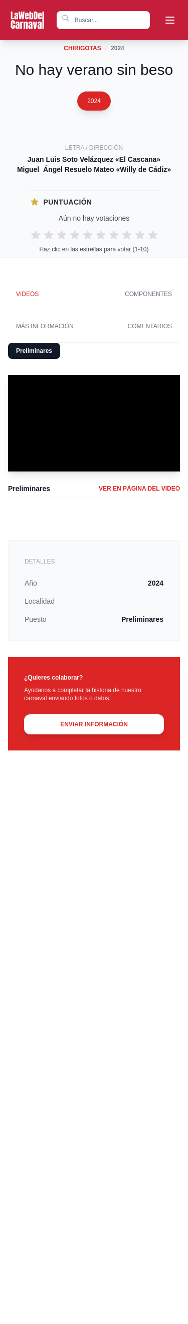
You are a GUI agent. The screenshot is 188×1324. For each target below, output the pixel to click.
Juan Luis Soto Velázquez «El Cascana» (94, 159)
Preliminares (34, 350)
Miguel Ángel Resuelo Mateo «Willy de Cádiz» (94, 169)
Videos (27, 294)
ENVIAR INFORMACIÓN (94, 724)
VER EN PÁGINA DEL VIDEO (139, 488)
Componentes (148, 294)
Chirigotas (82, 48)
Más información (45, 326)
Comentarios (150, 326)
